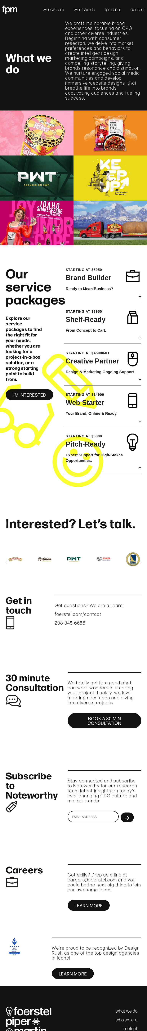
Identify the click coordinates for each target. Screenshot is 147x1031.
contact (138, 9)
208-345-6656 (70, 623)
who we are (53, 9)
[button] (6, 562)
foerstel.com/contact (78, 614)
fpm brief (113, 9)
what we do (84, 9)
